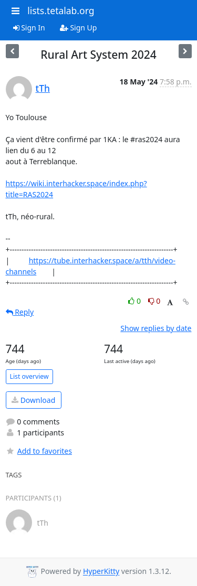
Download (33, 400)
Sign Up (78, 28)
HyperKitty (101, 572)
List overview (29, 376)
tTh (43, 88)
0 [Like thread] (135, 301)
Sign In (29, 28)
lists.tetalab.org (60, 10)
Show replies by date (155, 328)
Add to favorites (39, 451)
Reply (20, 312)
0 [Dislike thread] (154, 301)
